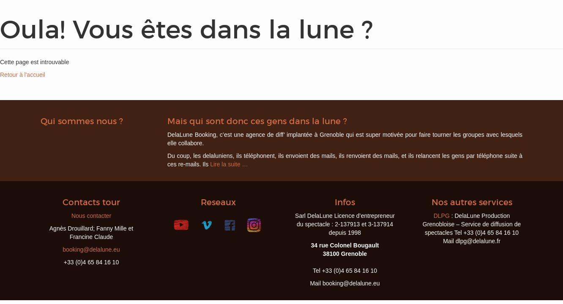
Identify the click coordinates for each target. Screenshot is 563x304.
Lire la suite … (229, 164)
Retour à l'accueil (22, 74)
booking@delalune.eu (91, 249)
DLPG (442, 215)
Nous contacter (91, 215)
